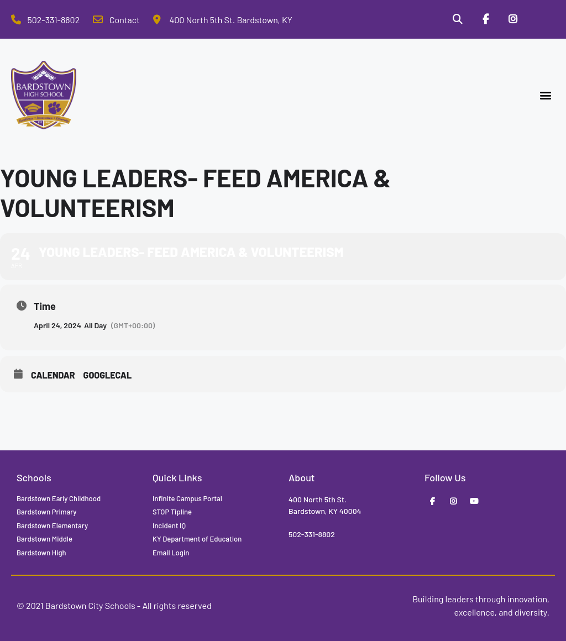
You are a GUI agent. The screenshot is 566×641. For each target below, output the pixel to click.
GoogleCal (107, 375)
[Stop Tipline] (541, 19)
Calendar (53, 375)
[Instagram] (513, 19)
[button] (546, 95)
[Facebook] (485, 19)
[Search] (457, 19)
